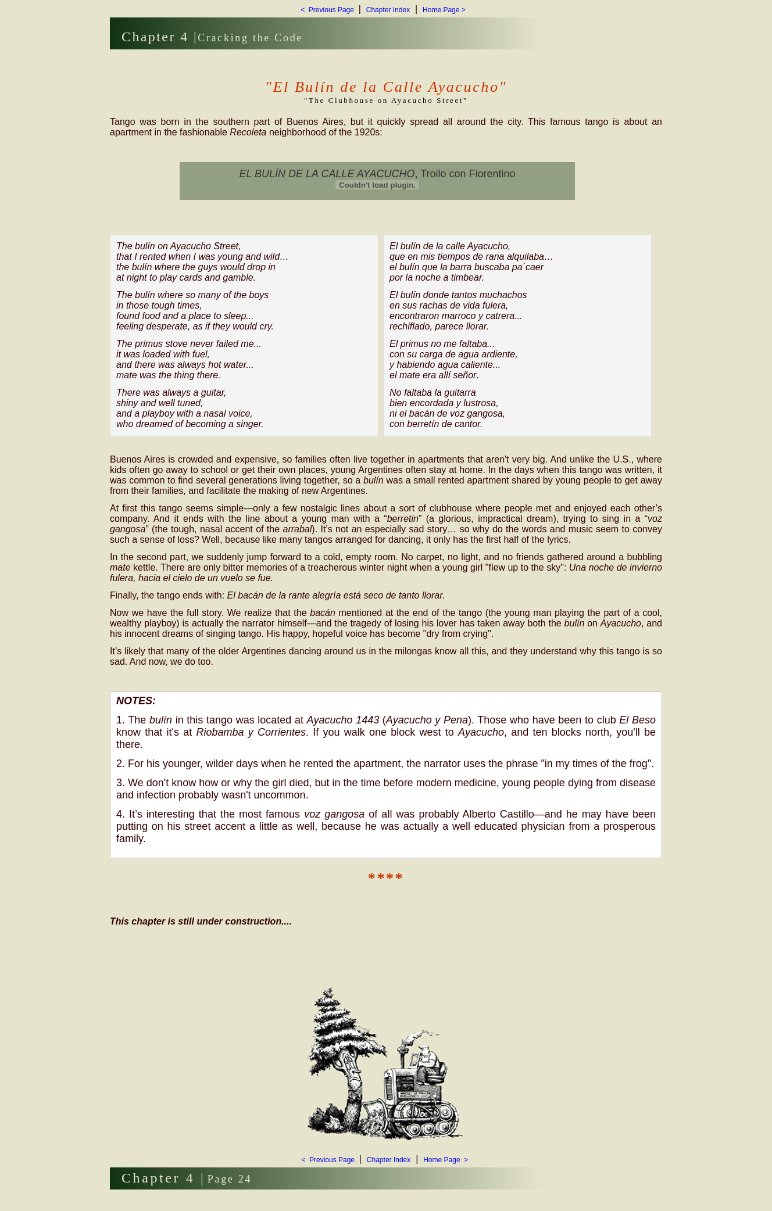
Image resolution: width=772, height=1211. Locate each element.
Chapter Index (388, 10)
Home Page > (444, 10)
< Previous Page (328, 10)
